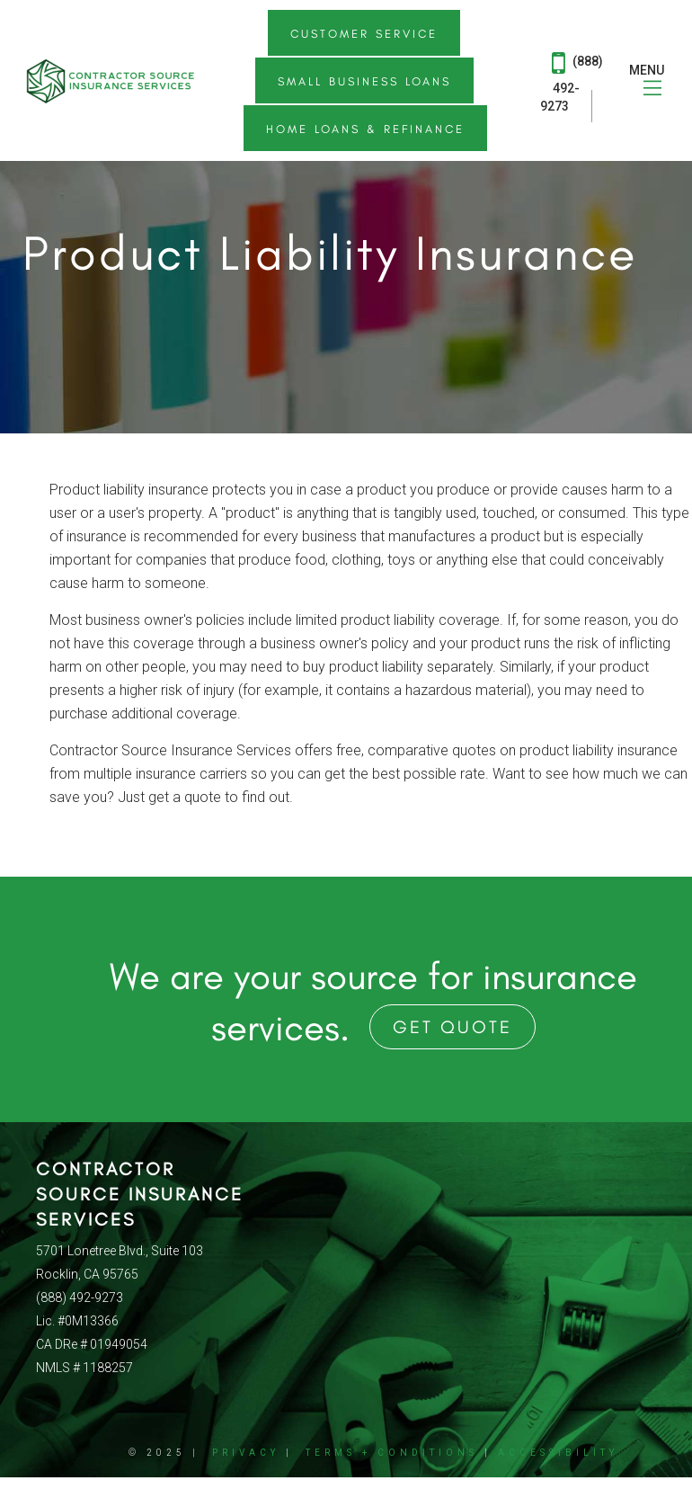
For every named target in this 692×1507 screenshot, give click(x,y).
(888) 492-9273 (571, 80)
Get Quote (452, 1027)
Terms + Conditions (392, 1453)
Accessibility (558, 1453)
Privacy (245, 1453)
